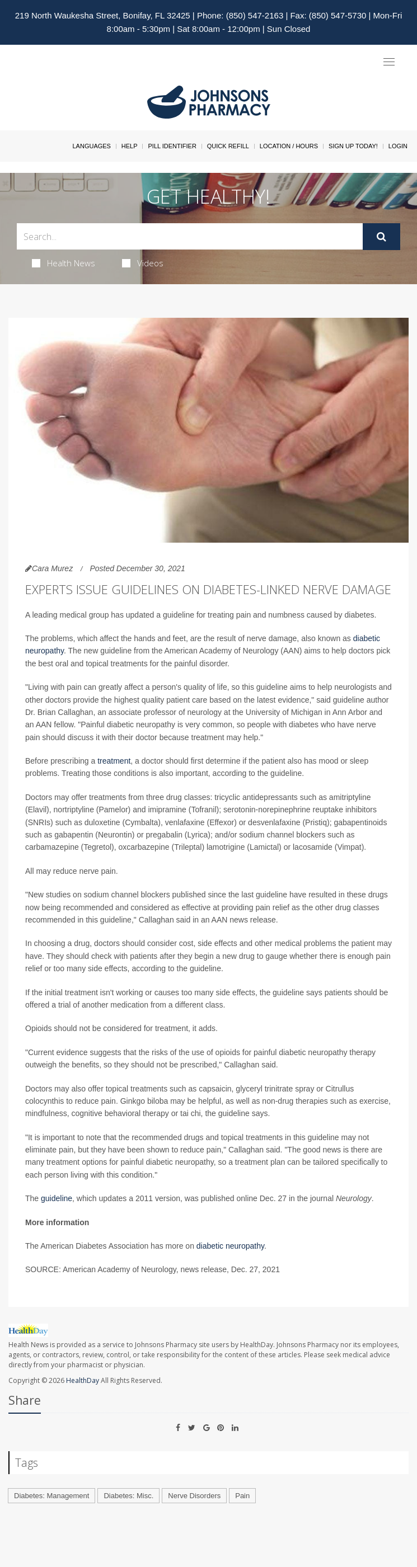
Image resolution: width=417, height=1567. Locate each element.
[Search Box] (190, 236)
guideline (56, 1198)
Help (129, 146)
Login (397, 146)
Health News (63, 263)
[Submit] (381, 236)
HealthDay (82, 1380)
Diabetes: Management (51, 1495)
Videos (142, 263)
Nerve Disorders (194, 1495)
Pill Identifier (172, 146)
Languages (91, 146)
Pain (242, 1495)
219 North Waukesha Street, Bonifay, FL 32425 (102, 15)
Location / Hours (289, 146)
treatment (113, 760)
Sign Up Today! (353, 146)
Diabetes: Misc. (128, 1495)
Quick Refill (228, 146)
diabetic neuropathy (230, 1245)
